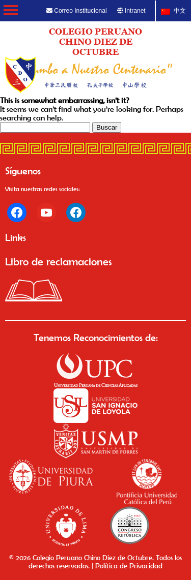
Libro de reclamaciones (58, 261)
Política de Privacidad (128, 566)
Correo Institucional (76, 10)
